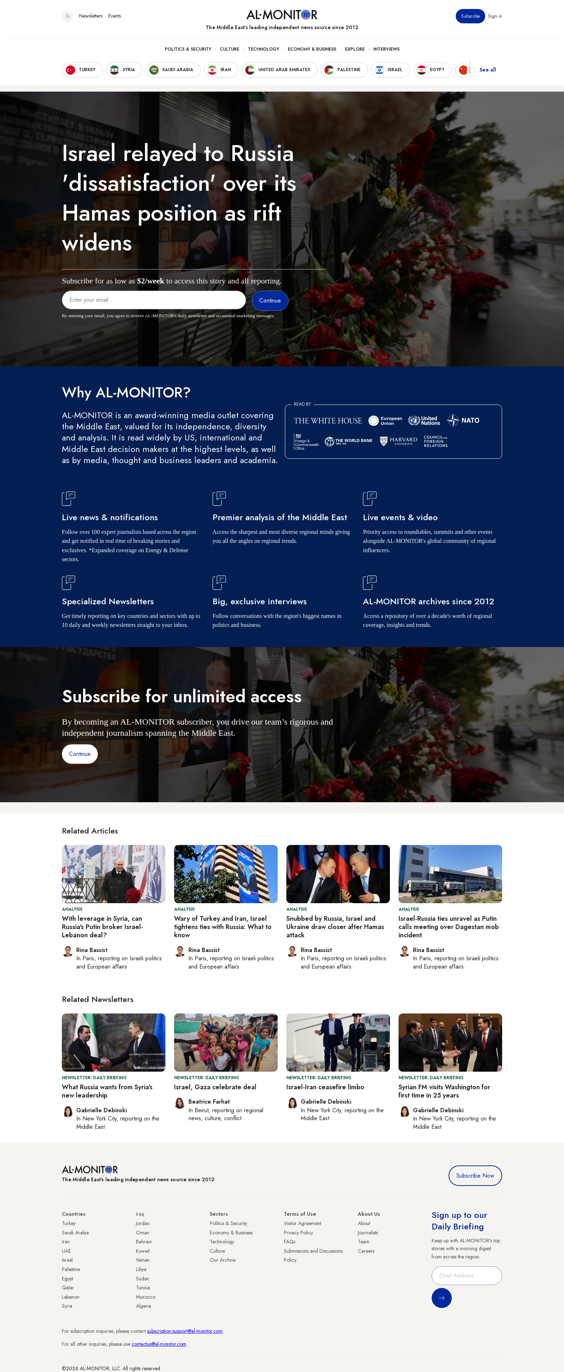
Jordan (143, 1223)
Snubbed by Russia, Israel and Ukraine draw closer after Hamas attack (335, 927)
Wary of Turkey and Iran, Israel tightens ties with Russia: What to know (223, 927)
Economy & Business (312, 54)
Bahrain (144, 1241)
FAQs (289, 1241)
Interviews (386, 54)
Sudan (142, 1278)
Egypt (67, 1278)
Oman (142, 1232)
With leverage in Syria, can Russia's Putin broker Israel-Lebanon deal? (102, 927)
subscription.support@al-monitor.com (185, 1331)
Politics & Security (188, 54)
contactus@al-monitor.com (159, 1344)
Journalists (368, 1232)
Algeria (143, 1305)
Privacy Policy (298, 1232)
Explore (355, 54)
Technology (263, 54)
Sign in (495, 21)
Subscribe (470, 21)
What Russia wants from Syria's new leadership (107, 1091)
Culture (229, 54)
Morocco (145, 1297)
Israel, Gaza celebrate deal (215, 1087)
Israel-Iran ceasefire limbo (325, 1087)
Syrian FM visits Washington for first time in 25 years (444, 1091)
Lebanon (70, 1297)
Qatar (68, 1287)
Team (363, 1241)
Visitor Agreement (302, 1223)
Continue (80, 754)
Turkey (69, 1223)
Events (114, 21)
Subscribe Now (475, 1176)
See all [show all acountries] (487, 75)
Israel (67, 1260)
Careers (366, 1251)
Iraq (140, 1214)
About (364, 1223)
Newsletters (91, 21)
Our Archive (223, 1260)
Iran (66, 1241)
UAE (66, 1251)
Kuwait (143, 1251)
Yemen (143, 1260)
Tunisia (143, 1287)
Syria (67, 1305)
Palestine (71, 1269)
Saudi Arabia (75, 1232)
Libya (141, 1269)
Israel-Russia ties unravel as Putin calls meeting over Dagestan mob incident (449, 927)
